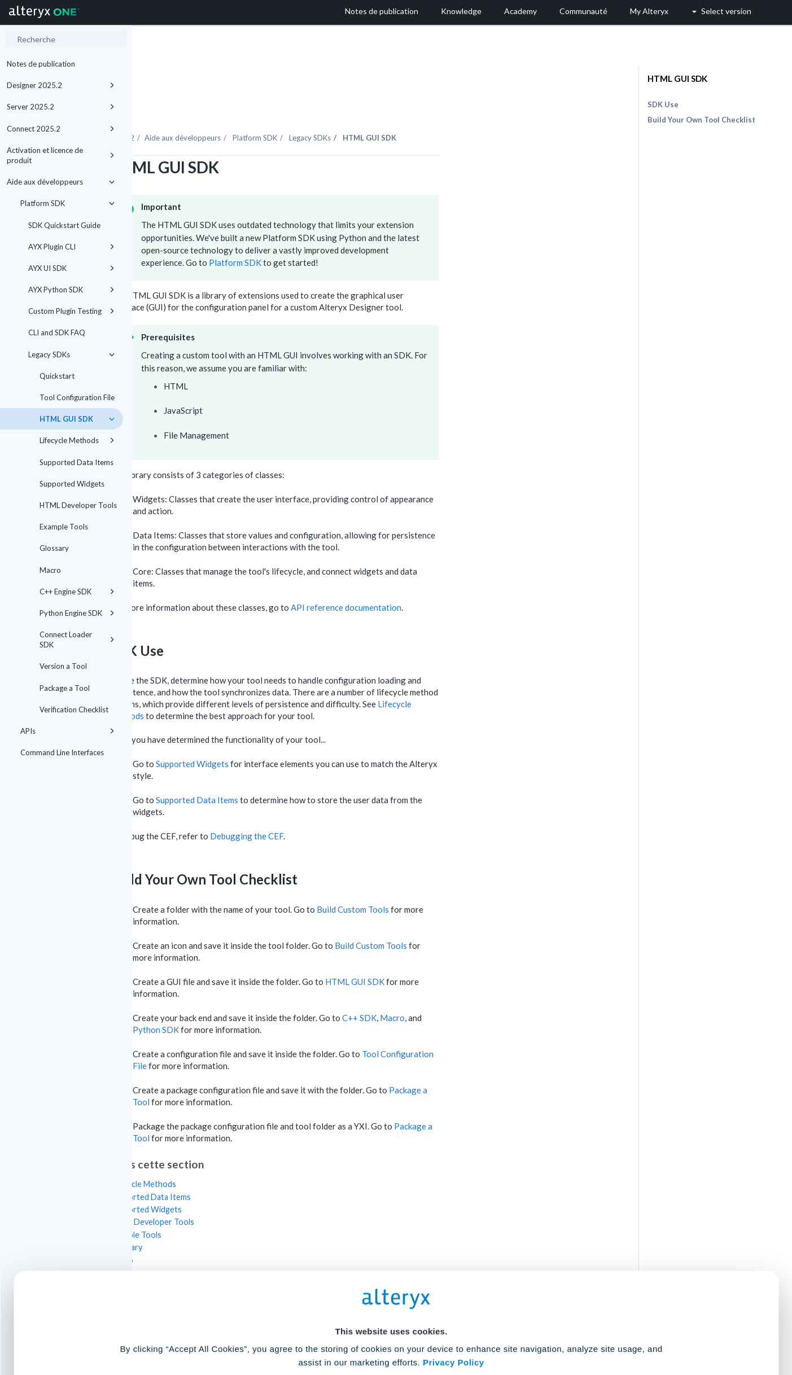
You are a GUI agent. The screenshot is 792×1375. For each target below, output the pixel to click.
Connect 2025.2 (61, 128)
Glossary (54, 548)
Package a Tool (65, 688)
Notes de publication (41, 63)
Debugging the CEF (378, 805)
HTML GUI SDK (77, 418)
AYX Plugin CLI (71, 246)
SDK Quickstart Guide (64, 225)
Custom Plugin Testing (71, 311)
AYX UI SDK (71, 268)
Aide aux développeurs (61, 181)
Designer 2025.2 (61, 85)
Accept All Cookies (310, 1325)
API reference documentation (478, 576)
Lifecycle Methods (77, 440)
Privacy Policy (453, 1260)
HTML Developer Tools (78, 505)
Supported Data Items (76, 462)
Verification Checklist (74, 709)
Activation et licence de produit (61, 155)
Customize (482, 1325)
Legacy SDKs (71, 354)
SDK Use (663, 104)
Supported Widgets (72, 483)
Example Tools (64, 526)
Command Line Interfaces (62, 752)
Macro (50, 570)
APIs (67, 730)
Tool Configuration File (77, 397)
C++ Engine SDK (77, 591)
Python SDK (288, 998)
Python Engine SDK (77, 613)
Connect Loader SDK (77, 639)
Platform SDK (67, 203)
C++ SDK (491, 987)
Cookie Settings (390, 1292)
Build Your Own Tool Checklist (701, 119)
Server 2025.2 (61, 106)
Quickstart (57, 375)
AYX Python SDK (71, 289)
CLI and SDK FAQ (56, 332)
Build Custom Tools (485, 878)
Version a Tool (63, 666)
